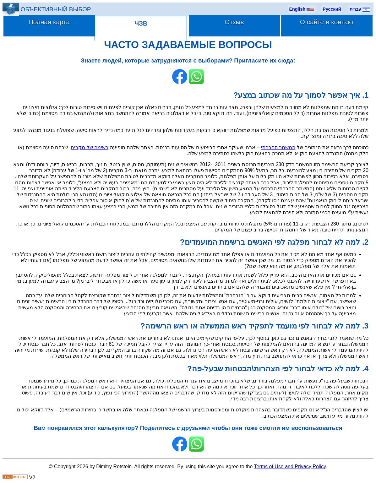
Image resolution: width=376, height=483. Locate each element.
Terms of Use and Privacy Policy (290, 466)
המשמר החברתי (278, 147)
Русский (332, 9)
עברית (360, 9)
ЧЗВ (140, 23)
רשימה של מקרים (89, 147)
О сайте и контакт (327, 21)
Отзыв (234, 21)
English (301, 9)
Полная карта (49, 21)
